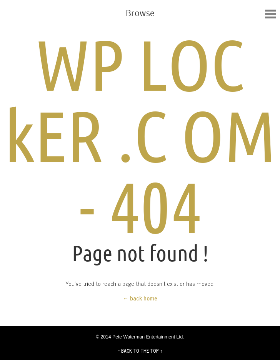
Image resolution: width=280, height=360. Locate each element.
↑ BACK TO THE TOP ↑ (140, 351)
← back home (140, 298)
